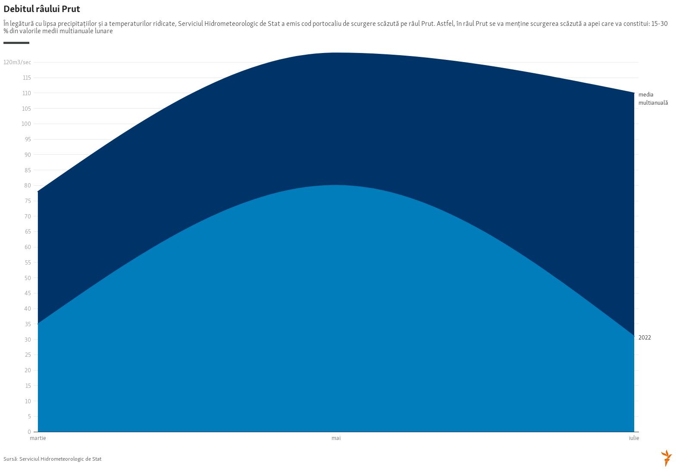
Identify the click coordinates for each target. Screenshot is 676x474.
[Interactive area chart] (338, 236)
